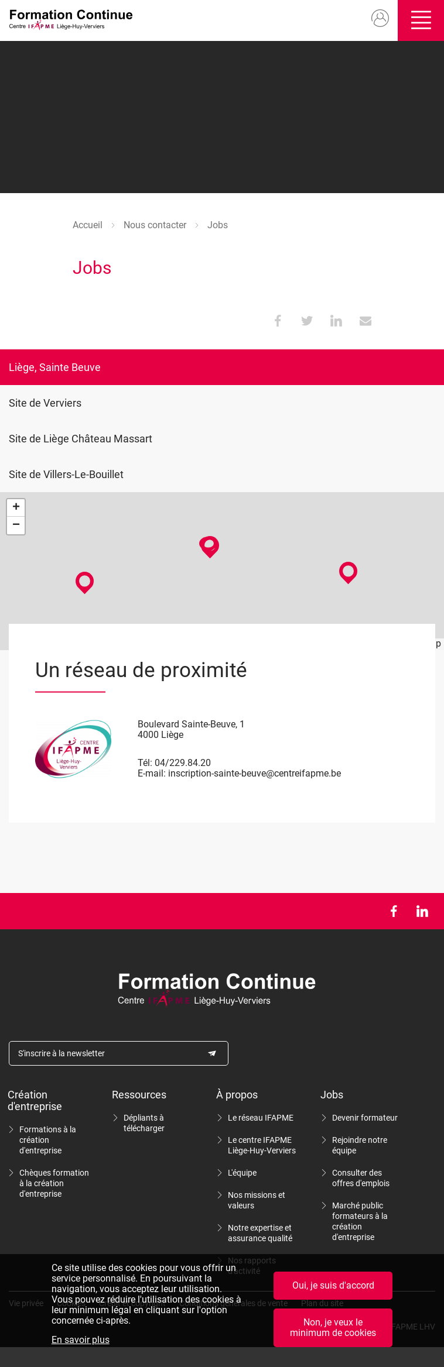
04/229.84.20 (183, 762)
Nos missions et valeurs (256, 1200)
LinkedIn (422, 911)
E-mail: (152, 773)
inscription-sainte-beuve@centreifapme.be (254, 773)
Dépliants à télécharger (144, 1123)
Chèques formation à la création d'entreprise (54, 1183)
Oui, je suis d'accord (333, 1285)
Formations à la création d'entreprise (47, 1140)
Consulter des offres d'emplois (361, 1178)
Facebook (393, 911)
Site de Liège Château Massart (80, 438)
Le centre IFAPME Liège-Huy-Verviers (262, 1145)
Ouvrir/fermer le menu (418, 20)
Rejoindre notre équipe (359, 1145)
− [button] (16, 525)
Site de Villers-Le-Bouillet (66, 474)
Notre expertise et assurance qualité (260, 1233)
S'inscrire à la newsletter (61, 1053)
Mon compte (375, 19)
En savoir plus (81, 1340)
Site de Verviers (45, 403)
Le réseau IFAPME (260, 1117)
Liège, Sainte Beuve (55, 367)
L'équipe (242, 1172)
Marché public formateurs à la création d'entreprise (360, 1221)
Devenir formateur (365, 1117)
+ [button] (16, 508)
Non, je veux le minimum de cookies (333, 1327)
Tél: (145, 762)
